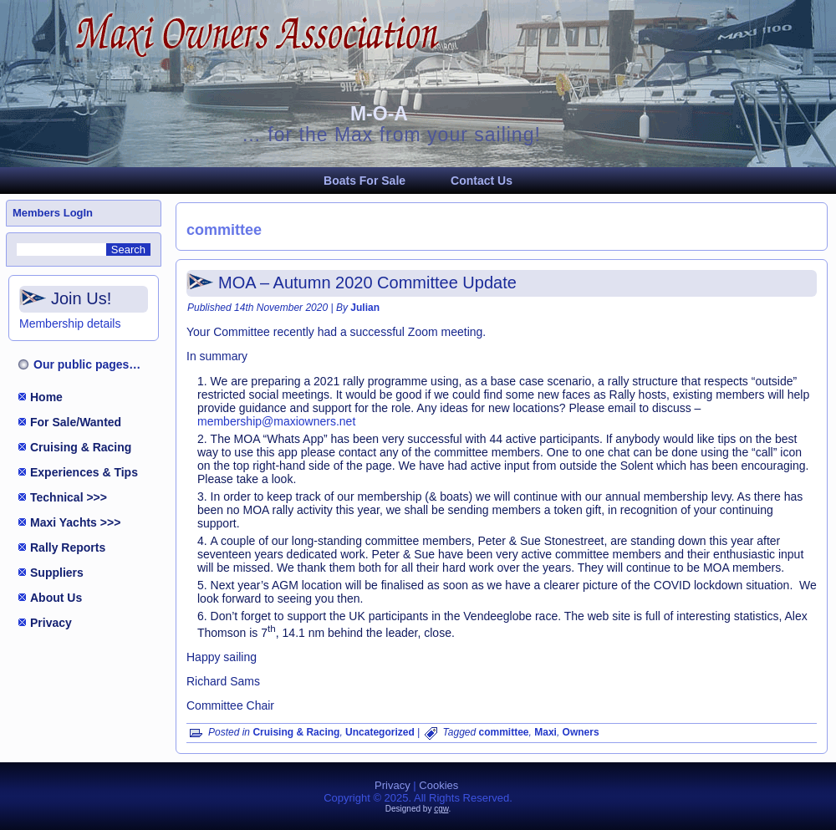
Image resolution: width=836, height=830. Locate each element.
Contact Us (481, 180)
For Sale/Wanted (75, 422)
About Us (56, 597)
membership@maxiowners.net (276, 421)
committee (504, 732)
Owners (581, 732)
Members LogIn (53, 212)
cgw (441, 808)
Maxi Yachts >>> (75, 522)
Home (46, 397)
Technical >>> (68, 497)
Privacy (51, 622)
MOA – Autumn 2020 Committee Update (367, 282)
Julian (365, 307)
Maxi (545, 732)
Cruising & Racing (80, 447)
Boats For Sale (364, 180)
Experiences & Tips (84, 472)
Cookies (438, 785)
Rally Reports (67, 547)
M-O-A (379, 114)
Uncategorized (380, 732)
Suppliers (57, 572)
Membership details (69, 323)
